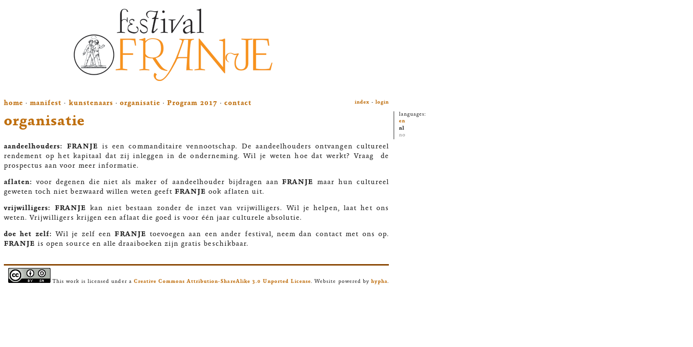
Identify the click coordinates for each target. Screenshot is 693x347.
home (13, 103)
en (402, 121)
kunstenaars (91, 103)
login (382, 102)
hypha (379, 281)
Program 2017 (192, 103)
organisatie (140, 103)
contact (238, 103)
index (362, 102)
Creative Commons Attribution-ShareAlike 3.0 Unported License (222, 281)
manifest (46, 103)
